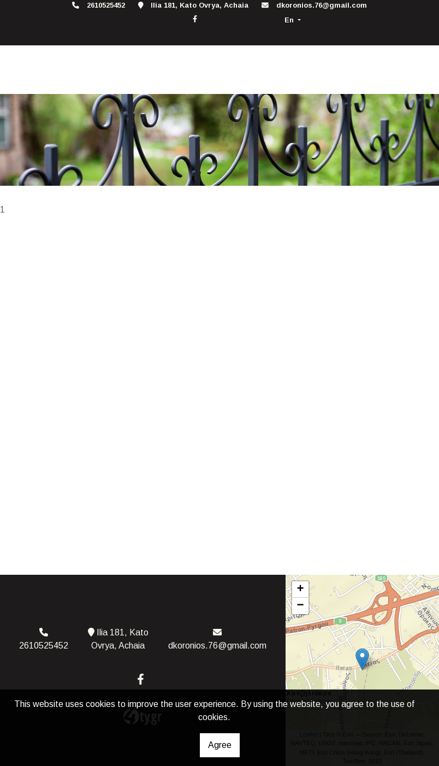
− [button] (300, 606)
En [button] (290, 20)
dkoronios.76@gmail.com (321, 5)
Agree (220, 745)
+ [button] (300, 589)
